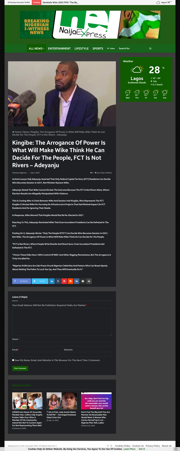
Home (16, 132)
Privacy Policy (153, 446)
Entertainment (59, 48)
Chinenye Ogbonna (19, 173)
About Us (167, 446)
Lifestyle (82, 48)
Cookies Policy (122, 446)
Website (68, 349)
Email (16, 349)
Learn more (129, 449)
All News (36, 48)
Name (16, 339)
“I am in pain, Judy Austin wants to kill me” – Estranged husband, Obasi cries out (61, 415)
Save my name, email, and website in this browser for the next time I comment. (57, 360)
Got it (142, 449)
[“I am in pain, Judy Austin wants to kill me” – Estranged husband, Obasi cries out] (62, 401)
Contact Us (138, 446)
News (26, 132)
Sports (98, 48)
